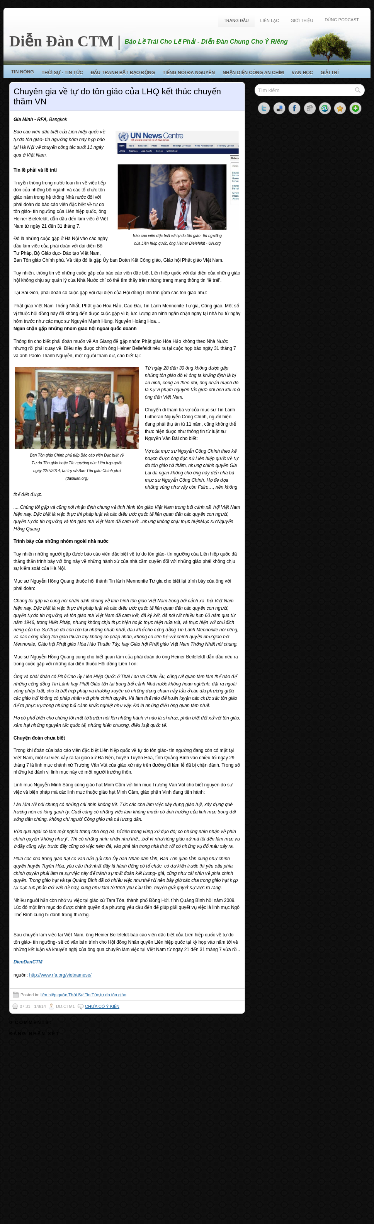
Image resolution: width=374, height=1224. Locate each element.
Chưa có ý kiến (102, 1006)
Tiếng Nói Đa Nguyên (189, 72)
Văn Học (302, 72)
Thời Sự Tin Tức (83, 994)
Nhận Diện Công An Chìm (253, 72)
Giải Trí (330, 72)
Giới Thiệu (302, 20)
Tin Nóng (22, 72)
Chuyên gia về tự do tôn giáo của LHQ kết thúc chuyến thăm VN (117, 96)
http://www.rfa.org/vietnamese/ (60, 975)
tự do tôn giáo (113, 994)
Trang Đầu (236, 20)
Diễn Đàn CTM (61, 41)
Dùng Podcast (342, 19)
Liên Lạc (269, 20)
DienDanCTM (28, 962)
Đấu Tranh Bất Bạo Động (123, 72)
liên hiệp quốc (54, 994)
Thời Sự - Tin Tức (62, 72)
